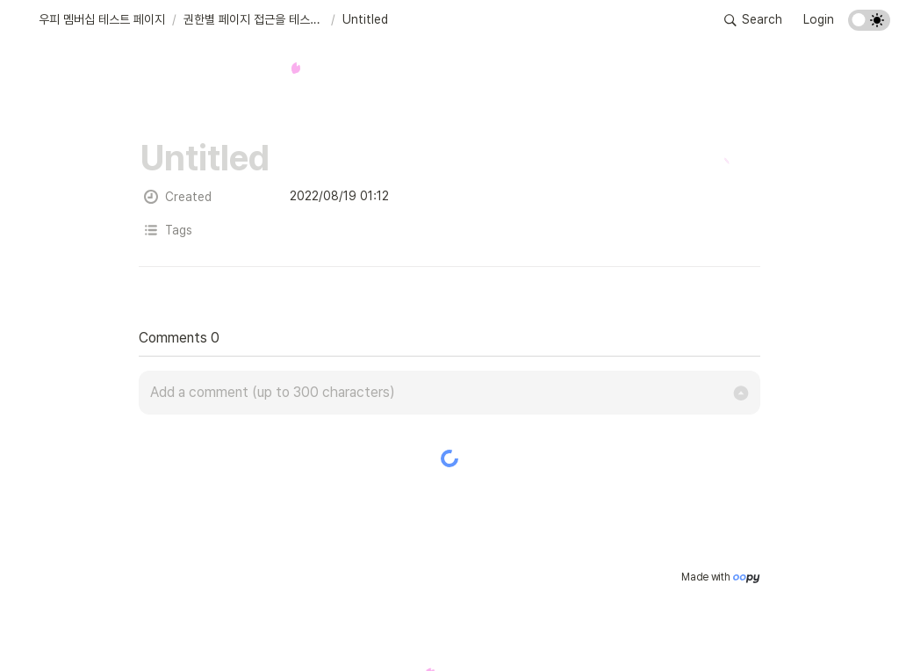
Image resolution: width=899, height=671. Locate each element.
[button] (90, 20)
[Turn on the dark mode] (869, 26)
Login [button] (818, 19)
